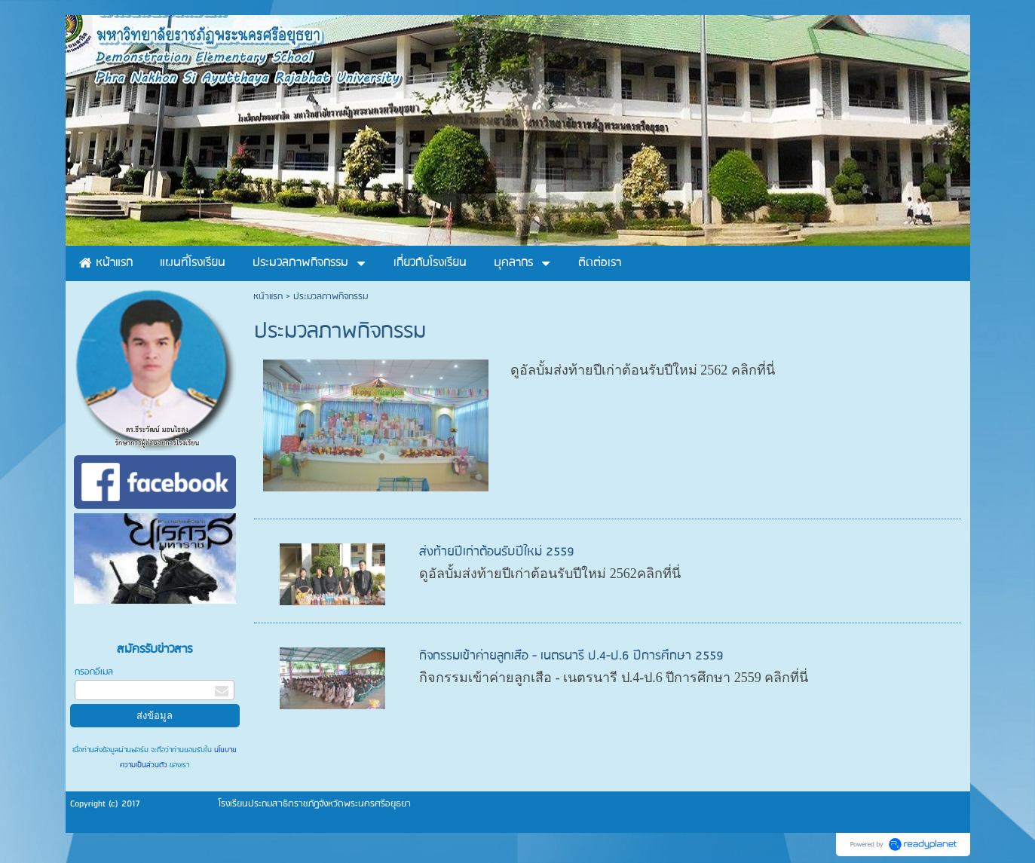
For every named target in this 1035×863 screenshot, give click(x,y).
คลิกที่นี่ (753, 370)
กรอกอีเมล (94, 672)
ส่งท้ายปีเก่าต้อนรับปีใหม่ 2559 (496, 552)
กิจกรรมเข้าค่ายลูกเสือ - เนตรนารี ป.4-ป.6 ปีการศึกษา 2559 (571, 656)
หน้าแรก (268, 296)
